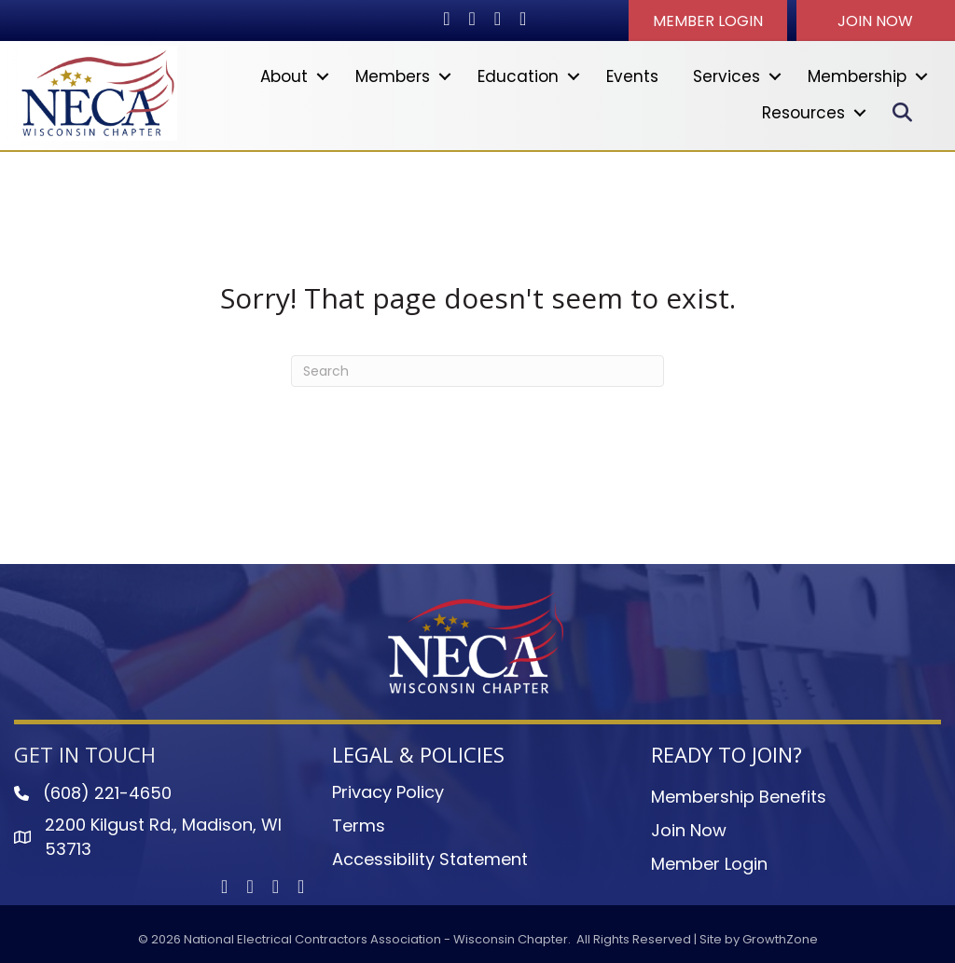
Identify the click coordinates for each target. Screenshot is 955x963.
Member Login (709, 863)
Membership (857, 76)
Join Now (689, 830)
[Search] (477, 371)
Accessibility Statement (430, 859)
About (284, 76)
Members (392, 76)
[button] (708, 20)
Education (518, 76)
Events (632, 76)
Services (726, 76)
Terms (358, 825)
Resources (803, 113)
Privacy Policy (388, 792)
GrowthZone (780, 939)
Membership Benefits (738, 796)
